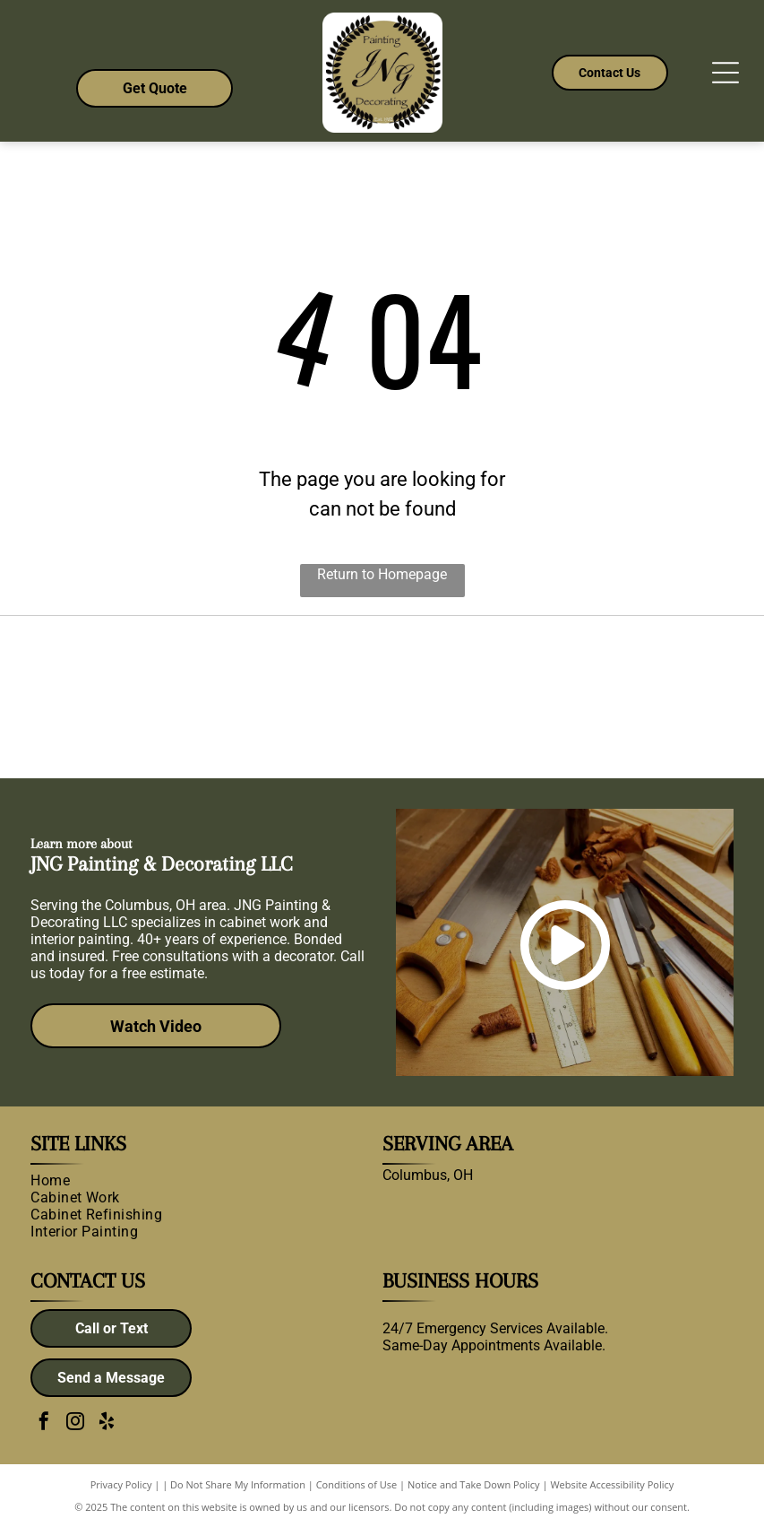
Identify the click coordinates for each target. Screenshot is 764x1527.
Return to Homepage (382, 574)
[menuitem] (199, 1180)
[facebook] (43, 1423)
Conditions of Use (357, 1484)
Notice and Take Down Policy (474, 1484)
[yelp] (106, 1423)
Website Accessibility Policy (612, 1484)
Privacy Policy (121, 1484)
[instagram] (75, 1423)
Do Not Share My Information (237, 1484)
